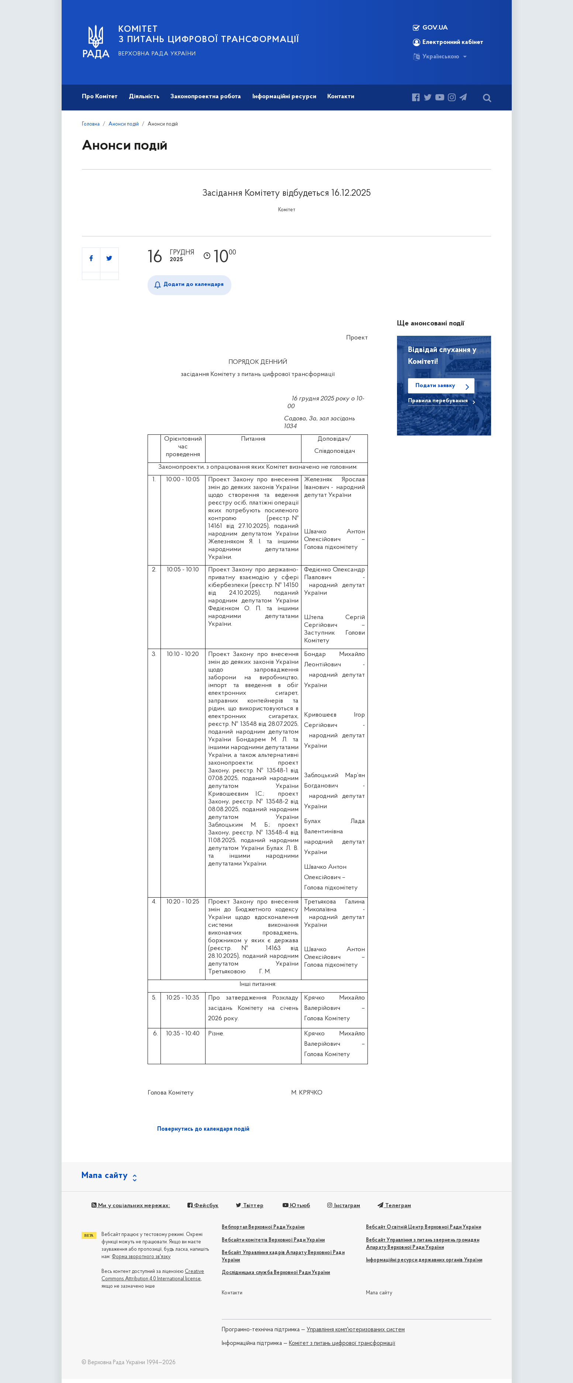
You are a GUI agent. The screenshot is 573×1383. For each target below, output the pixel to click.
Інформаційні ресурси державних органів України (424, 1264)
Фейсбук (201, 1209)
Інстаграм (339, 1209)
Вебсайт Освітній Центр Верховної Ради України (423, 1231)
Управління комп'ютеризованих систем (356, 1334)
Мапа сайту (379, 1297)
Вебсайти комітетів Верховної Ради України (273, 1244)
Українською (436, 57)
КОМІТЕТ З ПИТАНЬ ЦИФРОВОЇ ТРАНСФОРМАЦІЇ (208, 34)
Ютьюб (293, 1209)
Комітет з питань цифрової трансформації (342, 1347)
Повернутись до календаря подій (203, 1129)
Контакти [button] (340, 96)
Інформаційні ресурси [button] (284, 96)
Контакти (232, 1297)
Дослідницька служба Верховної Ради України (276, 1277)
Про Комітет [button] (100, 96)
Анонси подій (123, 124)
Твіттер (246, 1209)
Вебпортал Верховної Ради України (263, 1231)
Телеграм (389, 1209)
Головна (91, 124)
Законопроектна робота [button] (205, 96)
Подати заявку (435, 386)
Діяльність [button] (144, 96)
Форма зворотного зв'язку (141, 1261)
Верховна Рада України (157, 54)
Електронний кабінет (448, 42)
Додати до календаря (193, 284)
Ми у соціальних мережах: (129, 1209)
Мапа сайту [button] (105, 1179)
